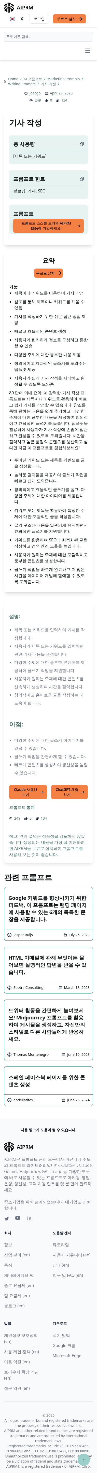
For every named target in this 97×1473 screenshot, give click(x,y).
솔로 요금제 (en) (19, 1285)
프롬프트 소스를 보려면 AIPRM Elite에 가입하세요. (51, 226)
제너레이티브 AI (19, 1275)
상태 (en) (61, 1265)
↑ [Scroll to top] (83, 1459)
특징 (8, 1265)
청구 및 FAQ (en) (68, 1275)
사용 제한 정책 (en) (21, 1351)
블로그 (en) (14, 1306)
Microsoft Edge (67, 1355)
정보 (8, 1244)
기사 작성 (49, 83)
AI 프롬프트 (33, 78)
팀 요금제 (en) (17, 1295)
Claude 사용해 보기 (29, 792)
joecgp (35, 93)
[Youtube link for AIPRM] (18, 1219)
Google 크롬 (64, 1345)
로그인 (39, 18)
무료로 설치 (70, 18)
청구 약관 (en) (17, 1388)
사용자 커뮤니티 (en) (72, 1255)
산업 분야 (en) (17, 1255)
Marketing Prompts (64, 78)
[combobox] (48, 36)
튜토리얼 (61, 1244)
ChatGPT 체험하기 (70, 792)
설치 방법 (61, 1335)
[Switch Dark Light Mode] (22, 19)
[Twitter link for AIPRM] (6, 1218)
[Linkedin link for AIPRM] (30, 1219)
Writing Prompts (22, 83)
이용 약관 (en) (17, 1362)
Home (13, 78)
